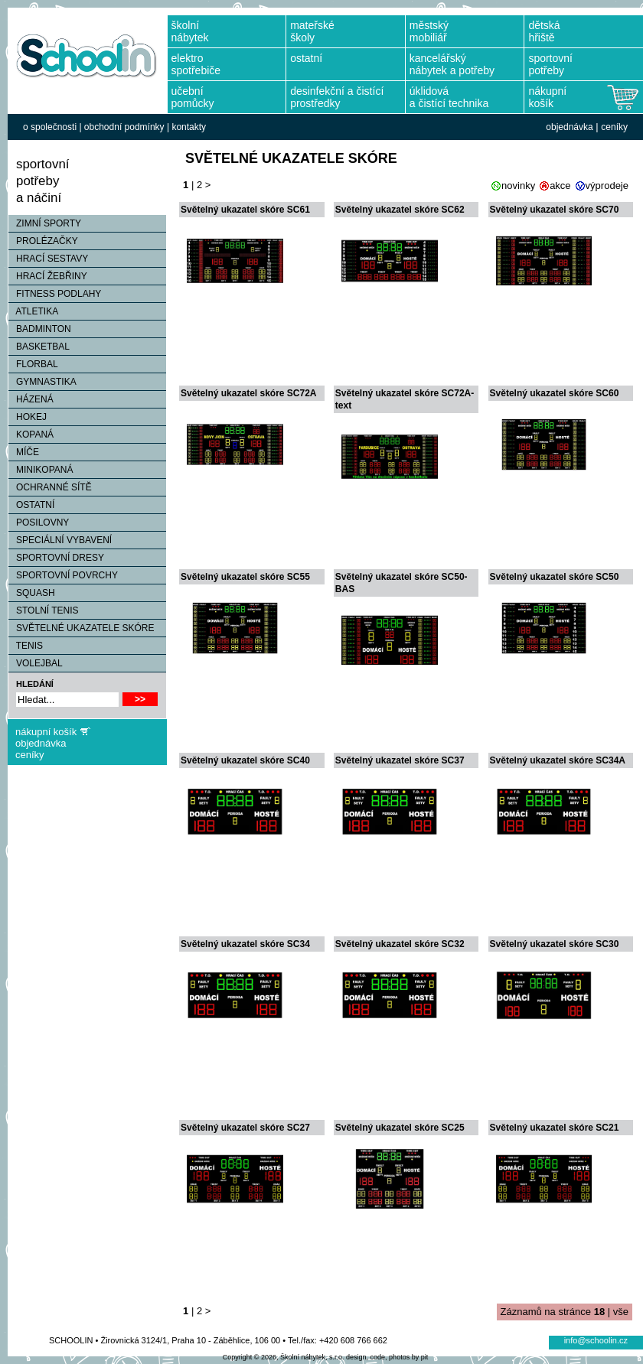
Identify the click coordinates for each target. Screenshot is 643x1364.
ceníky (614, 127)
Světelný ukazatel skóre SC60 (554, 393)
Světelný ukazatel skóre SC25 (400, 1127)
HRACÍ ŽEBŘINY (47, 276)
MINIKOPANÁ (40, 469)
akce (560, 185)
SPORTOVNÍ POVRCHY (63, 575)
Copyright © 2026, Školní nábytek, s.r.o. (283, 1357)
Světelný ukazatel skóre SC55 (245, 576)
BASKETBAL (39, 346)
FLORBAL (33, 364)
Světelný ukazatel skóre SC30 (554, 944)
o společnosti (50, 127)
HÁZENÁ (31, 399)
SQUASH (31, 593)
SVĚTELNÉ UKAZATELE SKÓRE (81, 628)
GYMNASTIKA (42, 381)
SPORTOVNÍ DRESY (56, 557)
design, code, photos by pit (387, 1357)
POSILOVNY (38, 522)
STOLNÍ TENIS (43, 610)
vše (620, 1311)
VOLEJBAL (35, 663)
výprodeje (607, 185)
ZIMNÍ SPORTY (44, 223)
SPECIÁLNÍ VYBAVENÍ (60, 540)
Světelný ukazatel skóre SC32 (400, 944)
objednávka (569, 127)
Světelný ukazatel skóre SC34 (245, 944)
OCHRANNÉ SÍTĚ (50, 487)
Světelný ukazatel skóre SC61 (245, 209)
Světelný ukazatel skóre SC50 (554, 576)
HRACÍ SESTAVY (48, 258)
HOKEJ (27, 417)
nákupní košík (46, 731)
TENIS (25, 645)
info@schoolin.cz (596, 1340)
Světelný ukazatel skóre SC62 (400, 209)
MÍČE (23, 452)
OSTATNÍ (31, 505)
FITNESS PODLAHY (54, 293)
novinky (518, 185)
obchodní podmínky (124, 127)
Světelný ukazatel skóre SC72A (248, 393)
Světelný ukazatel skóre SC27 (245, 1127)
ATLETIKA (33, 311)
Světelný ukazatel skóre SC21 (554, 1127)
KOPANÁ (31, 434)
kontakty (188, 127)
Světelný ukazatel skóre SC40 (245, 760)
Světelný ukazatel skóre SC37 (400, 760)
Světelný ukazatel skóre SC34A (557, 760)
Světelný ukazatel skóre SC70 (554, 209)
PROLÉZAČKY (43, 241)
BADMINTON (39, 329)
